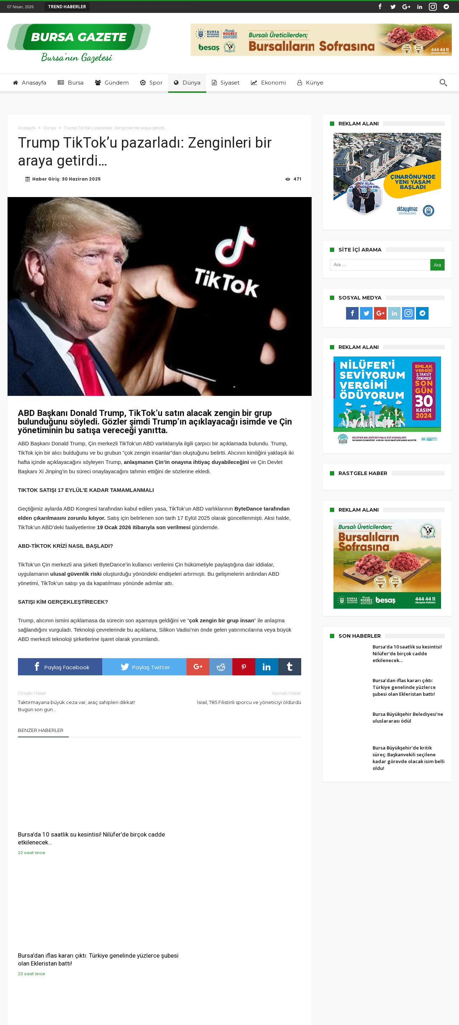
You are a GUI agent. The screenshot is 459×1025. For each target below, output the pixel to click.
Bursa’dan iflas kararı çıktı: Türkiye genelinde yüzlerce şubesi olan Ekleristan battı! (159, 825)
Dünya (49, 127)
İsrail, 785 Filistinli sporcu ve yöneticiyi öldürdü (235, 697)
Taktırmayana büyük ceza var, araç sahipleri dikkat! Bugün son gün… (83, 701)
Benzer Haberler (40, 730)
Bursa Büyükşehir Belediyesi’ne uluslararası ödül (253, 821)
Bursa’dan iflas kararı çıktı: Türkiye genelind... (144, 6)
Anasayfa (27, 127)
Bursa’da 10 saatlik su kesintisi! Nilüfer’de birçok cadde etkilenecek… (59, 825)
